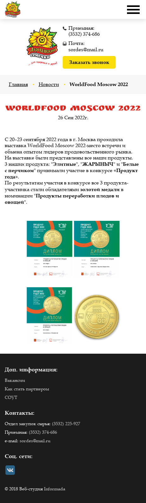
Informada (54, 489)
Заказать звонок (89, 62)
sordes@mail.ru (86, 50)
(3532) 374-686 (84, 34)
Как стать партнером (27, 389)
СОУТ (11, 397)
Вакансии (15, 380)
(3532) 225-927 (66, 423)
